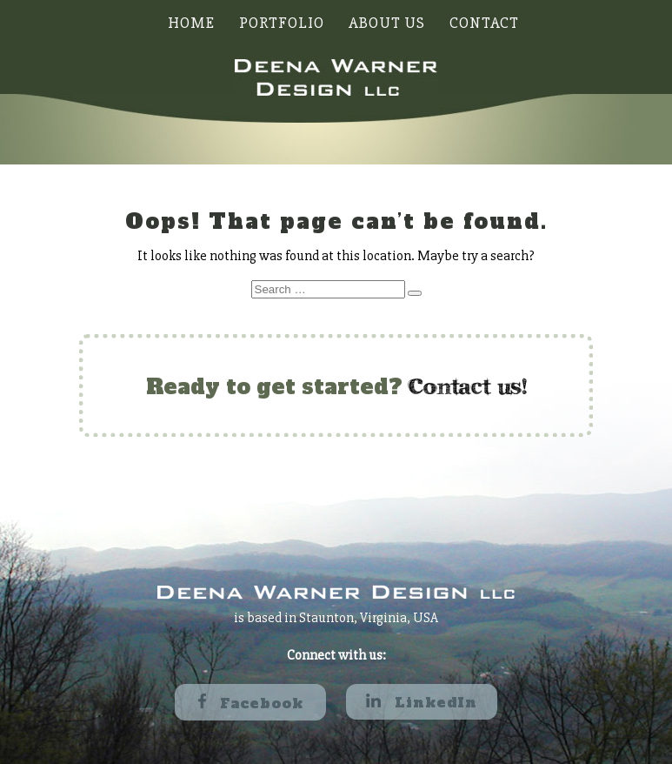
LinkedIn (421, 702)
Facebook (250, 703)
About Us (387, 22)
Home (191, 22)
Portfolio (281, 22)
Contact (484, 22)
